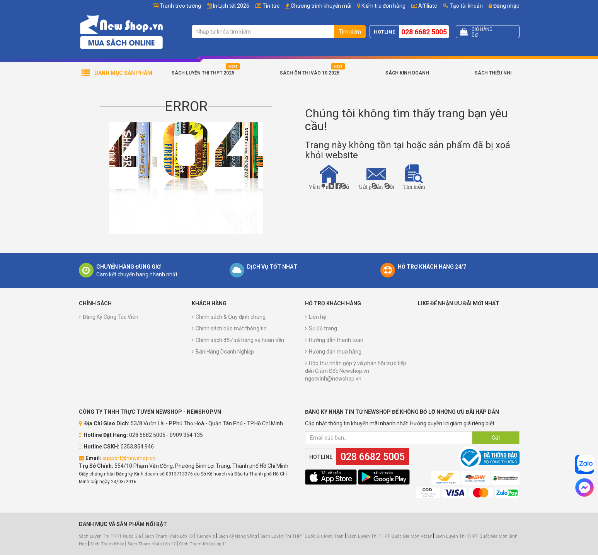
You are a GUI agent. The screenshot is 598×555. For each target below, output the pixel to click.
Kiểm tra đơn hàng (383, 6)
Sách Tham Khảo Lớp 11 (203, 544)
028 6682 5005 (424, 32)
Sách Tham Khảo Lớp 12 (152, 544)
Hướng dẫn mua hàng (335, 352)
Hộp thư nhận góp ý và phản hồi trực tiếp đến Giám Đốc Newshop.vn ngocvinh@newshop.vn (355, 371)
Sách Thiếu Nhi (493, 73)
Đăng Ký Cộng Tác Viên (110, 317)
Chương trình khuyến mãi (321, 6)
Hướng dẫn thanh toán (336, 340)
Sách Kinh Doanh (407, 73)
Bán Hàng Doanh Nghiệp (225, 352)
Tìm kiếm (350, 32)
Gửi (496, 438)
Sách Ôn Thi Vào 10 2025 (309, 73)
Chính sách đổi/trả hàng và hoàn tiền (240, 340)
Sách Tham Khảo (107, 544)
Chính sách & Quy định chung (231, 317)
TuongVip (205, 536)
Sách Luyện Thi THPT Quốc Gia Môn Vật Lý (389, 536)
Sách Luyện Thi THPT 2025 (203, 73)
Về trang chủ (329, 177)
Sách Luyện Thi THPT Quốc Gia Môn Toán (302, 536)
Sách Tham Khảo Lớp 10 (169, 536)
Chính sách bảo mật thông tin (231, 328)
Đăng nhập (504, 6)
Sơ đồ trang (323, 328)
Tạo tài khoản (463, 6)
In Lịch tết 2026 (231, 6)
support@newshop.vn (129, 458)
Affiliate (424, 6)
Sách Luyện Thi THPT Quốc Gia (110, 536)
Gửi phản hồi (376, 178)
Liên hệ (317, 317)
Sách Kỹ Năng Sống (237, 536)
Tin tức (270, 6)
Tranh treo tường (180, 6)
